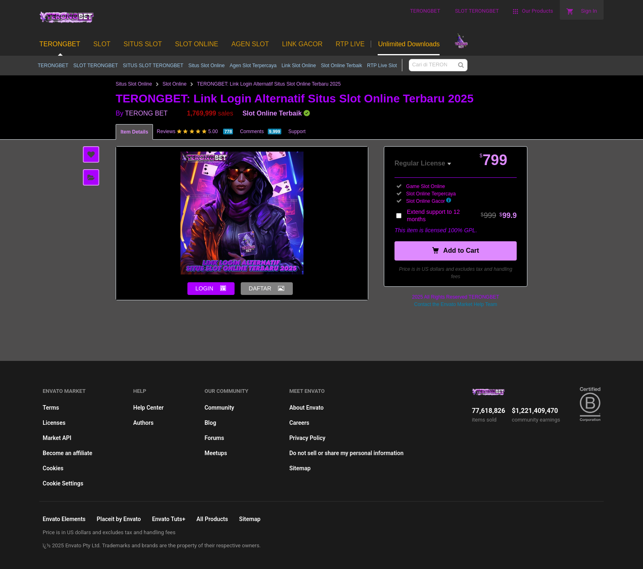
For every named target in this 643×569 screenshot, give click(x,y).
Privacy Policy (307, 438)
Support (297, 131)
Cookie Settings (63, 483)
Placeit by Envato (119, 519)
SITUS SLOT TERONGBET (153, 65)
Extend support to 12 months (462, 215)
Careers (299, 422)
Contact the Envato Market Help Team (455, 304)
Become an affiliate (67, 453)
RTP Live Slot (382, 65)
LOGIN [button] (205, 288)
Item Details (134, 132)
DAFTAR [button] (260, 288)
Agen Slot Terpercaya (253, 65)
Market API (57, 438)
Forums (214, 438)
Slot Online (174, 84)
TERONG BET (146, 113)
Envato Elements (64, 519)
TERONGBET (53, 65)
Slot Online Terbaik (341, 65)
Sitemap (299, 468)
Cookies (53, 468)
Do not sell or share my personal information (346, 453)
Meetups (216, 453)
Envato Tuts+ (168, 519)
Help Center (148, 407)
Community (219, 407)
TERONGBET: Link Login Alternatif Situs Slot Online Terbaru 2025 (269, 84)
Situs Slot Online (206, 65)
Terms (51, 407)
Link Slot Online (298, 65)
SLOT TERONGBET (95, 65)
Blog (210, 422)
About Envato (306, 407)
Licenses (54, 422)
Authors (143, 422)
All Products (212, 519)
